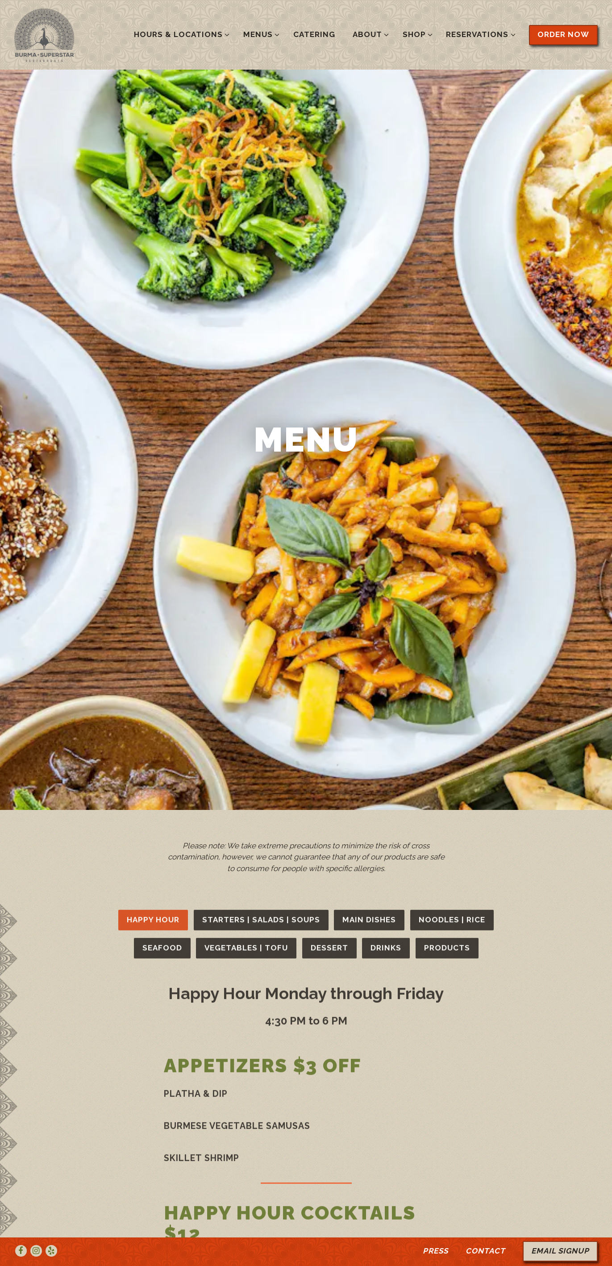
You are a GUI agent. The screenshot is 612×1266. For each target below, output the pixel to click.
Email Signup (560, 1229)
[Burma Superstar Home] (70, 34)
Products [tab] (447, 792)
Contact (485, 1229)
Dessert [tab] (329, 792)
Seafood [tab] (162, 792)
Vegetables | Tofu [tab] (246, 792)
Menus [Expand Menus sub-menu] (260, 34)
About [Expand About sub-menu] (369, 34)
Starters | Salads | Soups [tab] (261, 764)
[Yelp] (51, 1229)
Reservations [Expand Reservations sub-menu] (478, 34)
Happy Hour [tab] (153, 764)
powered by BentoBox (306, 1255)
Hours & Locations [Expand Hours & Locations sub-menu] (180, 34)
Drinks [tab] (386, 792)
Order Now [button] (563, 34)
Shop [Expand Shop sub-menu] (416, 34)
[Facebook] (21, 1229)
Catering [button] (314, 34)
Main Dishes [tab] (369, 764)
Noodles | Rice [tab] (452, 764)
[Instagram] (36, 1229)
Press (435, 1229)
